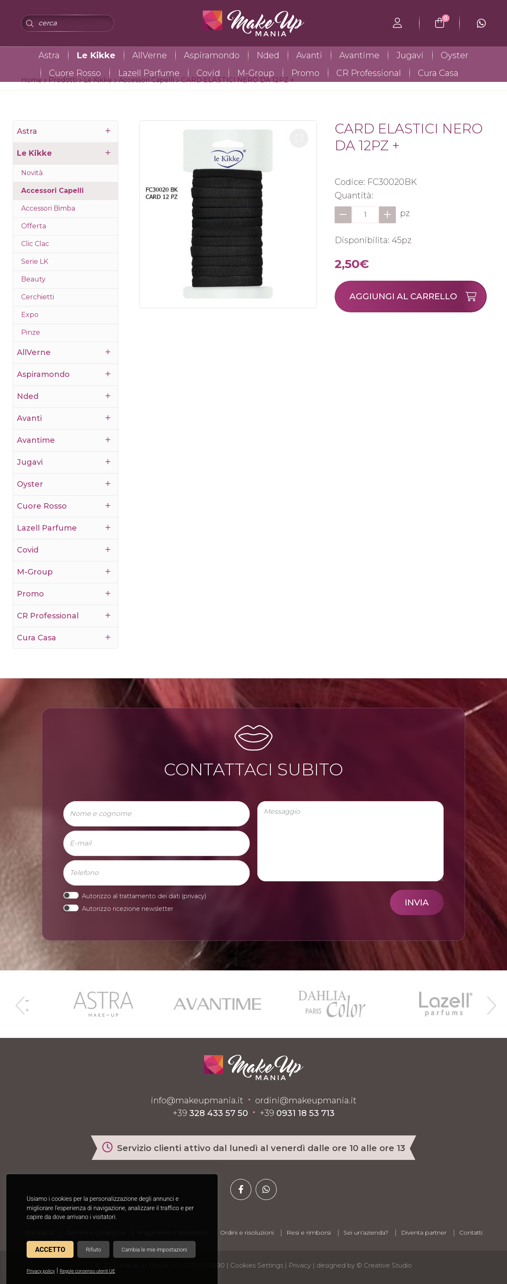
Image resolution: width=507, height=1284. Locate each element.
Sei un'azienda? (365, 1232)
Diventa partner (424, 1232)
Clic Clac (35, 244)
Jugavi (410, 55)
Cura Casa (438, 73)
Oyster (455, 55)
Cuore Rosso (75, 73)
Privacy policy (41, 1271)
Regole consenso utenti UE (87, 1271)
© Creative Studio (384, 1265)
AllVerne (149, 55)
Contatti (470, 1232)
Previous (19, 1002)
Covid (208, 73)
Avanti (309, 55)
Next (488, 1002)
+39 (210, 1113)
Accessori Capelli (52, 191)
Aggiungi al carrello (417, 297)
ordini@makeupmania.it (306, 1100)
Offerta (33, 226)
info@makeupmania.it (197, 1100)
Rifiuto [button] (93, 1249)
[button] (298, 138)
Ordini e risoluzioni (247, 1232)
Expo (29, 315)
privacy (193, 896)
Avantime (359, 55)
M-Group (255, 73)
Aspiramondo (212, 55)
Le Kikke (95, 55)
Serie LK (34, 261)
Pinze (30, 332)
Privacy (300, 1265)
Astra (49, 55)
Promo (305, 73)
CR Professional (368, 73)
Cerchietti (37, 297)
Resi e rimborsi (308, 1232)
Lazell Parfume (149, 73)
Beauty (33, 279)
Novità (32, 173)
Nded (267, 55)
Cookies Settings (256, 1265)
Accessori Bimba (48, 208)
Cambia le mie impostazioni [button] (154, 1249)
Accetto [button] (50, 1250)
